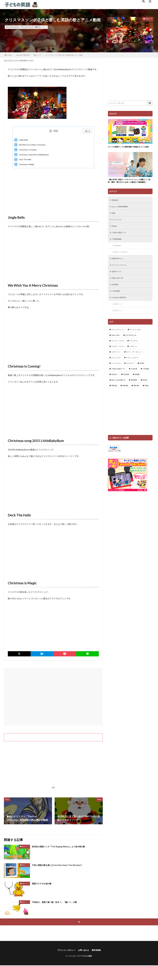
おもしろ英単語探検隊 (121, 213)
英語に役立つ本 (118, 288)
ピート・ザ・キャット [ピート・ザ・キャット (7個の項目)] (134, 363)
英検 (114, 220)
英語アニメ (119, 322)
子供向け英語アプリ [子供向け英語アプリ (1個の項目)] (118, 380)
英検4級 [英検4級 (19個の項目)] (125, 397)
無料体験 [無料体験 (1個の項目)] (134, 391)
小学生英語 (116, 301)
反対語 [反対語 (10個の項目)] (141, 374)
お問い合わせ (84, 950)
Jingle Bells (21, 140)
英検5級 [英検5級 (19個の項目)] (136, 397)
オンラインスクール (120, 274)
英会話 (115, 234)
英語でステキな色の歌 (43, 883)
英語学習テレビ (118, 268)
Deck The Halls (22, 159)
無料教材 (118, 254)
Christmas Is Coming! (25, 149)
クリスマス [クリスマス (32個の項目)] (133, 352)
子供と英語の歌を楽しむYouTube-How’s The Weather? (61, 865)
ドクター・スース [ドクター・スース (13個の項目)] (117, 358)
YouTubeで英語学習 (22, 55)
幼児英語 (116, 295)
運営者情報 (98, 950)
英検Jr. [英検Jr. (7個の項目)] (147, 397)
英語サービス (117, 281)
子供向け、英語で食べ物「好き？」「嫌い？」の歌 (59, 902)
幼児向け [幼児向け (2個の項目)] (114, 386)
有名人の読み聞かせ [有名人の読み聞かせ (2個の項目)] (118, 391)
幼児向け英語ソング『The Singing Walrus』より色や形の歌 (63, 846)
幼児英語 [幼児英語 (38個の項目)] (126, 386)
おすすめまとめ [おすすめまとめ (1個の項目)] (130, 346)
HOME (9, 55)
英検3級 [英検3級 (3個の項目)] (114, 397)
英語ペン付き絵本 (122, 261)
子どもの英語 (87, 956)
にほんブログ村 (114, 462)
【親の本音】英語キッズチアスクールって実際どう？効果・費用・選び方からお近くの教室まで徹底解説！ (129, 186)
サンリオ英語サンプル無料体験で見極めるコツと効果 (129, 148)
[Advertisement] (53, 189)
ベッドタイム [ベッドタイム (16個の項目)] (116, 374)
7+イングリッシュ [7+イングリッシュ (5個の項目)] (117, 341)
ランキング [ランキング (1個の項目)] (130, 374)
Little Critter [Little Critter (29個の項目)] (115, 346)
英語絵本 (116, 207)
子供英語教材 (117, 247)
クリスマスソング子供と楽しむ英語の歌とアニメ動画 (64, 55)
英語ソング (41, 27)
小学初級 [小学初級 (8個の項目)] (146, 380)
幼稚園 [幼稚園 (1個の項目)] (137, 386)
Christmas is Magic (24, 164)
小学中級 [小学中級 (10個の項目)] (134, 380)
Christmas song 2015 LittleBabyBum (31, 154)
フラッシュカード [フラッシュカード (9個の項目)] (132, 369)
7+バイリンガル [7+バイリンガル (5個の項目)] (135, 341)
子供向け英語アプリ (120, 240)
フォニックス (117, 227)
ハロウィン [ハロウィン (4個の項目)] (133, 358)
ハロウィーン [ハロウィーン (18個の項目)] (116, 363)
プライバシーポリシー (64, 950)
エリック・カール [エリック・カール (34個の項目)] (117, 352)
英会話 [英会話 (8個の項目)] (145, 391)
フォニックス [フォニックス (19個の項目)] (116, 369)
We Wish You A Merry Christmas (30, 144)
